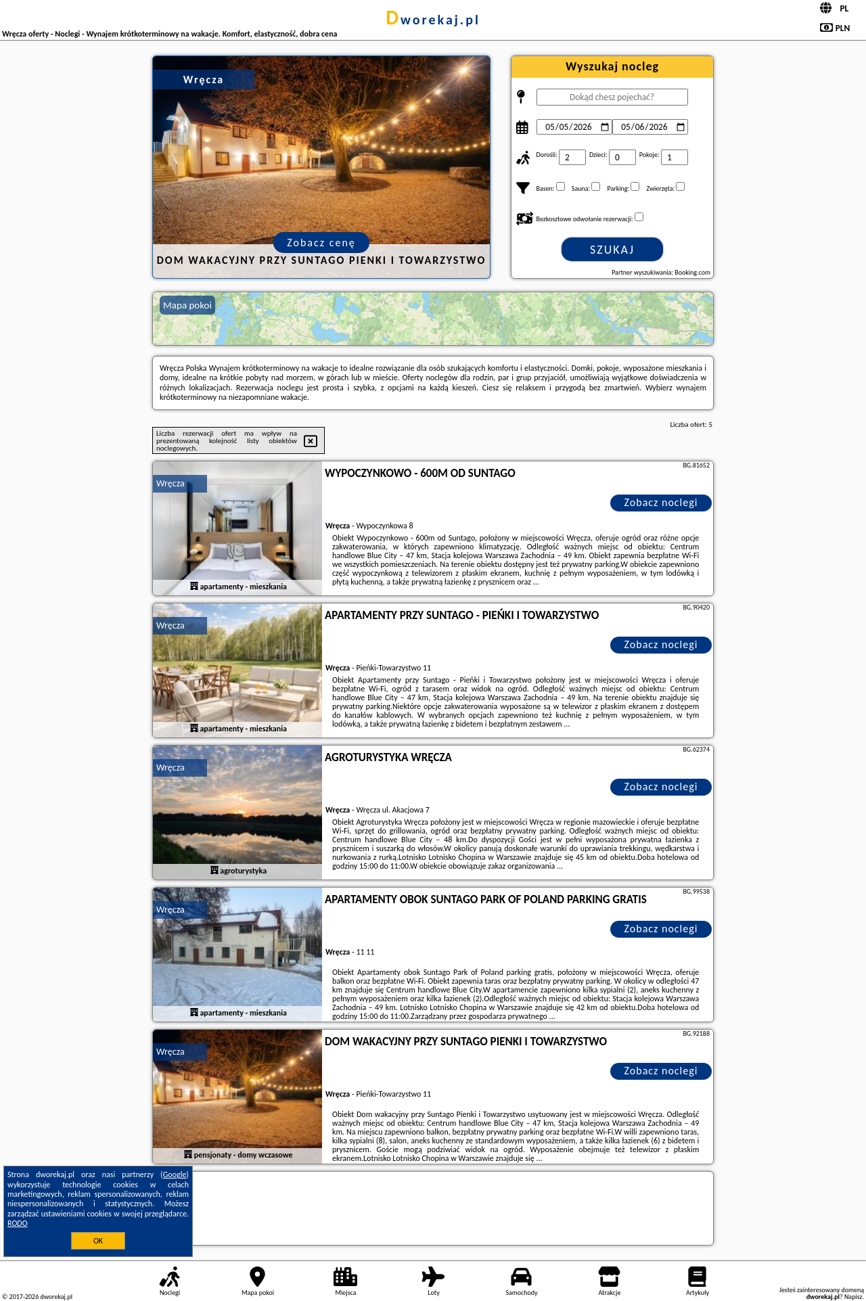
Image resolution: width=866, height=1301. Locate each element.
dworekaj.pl (433, 20)
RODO (17, 1223)
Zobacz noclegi (661, 502)
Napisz (853, 1296)
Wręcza (170, 483)
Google (175, 1174)
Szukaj (612, 249)
